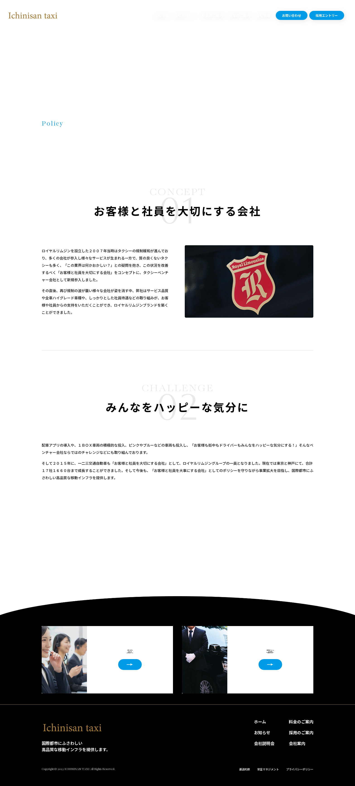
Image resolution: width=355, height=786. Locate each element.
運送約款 (244, 769)
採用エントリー (327, 15)
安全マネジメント (268, 769)
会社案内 (297, 743)
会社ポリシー (185, 15)
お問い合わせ (291, 15)
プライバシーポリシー (299, 769)
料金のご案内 (212, 15)
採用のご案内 (239, 15)
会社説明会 (264, 743)
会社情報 (263, 15)
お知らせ (161, 15)
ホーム (260, 721)
